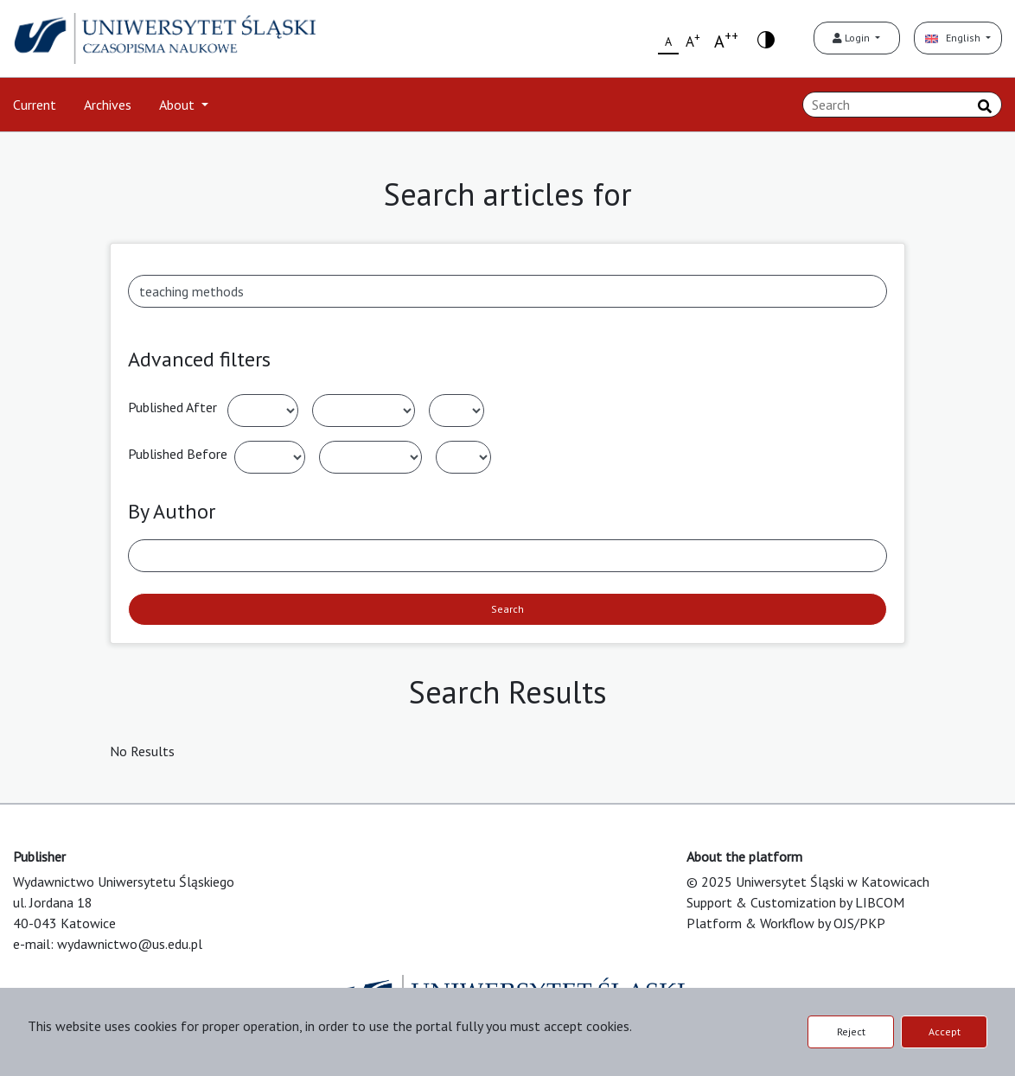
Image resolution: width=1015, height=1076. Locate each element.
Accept (945, 1031)
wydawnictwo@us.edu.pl (129, 943)
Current (34, 104)
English (954, 37)
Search (507, 608)
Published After (172, 407)
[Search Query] (902, 104)
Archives (107, 104)
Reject (851, 1031)
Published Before (177, 453)
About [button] (178, 104)
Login (852, 37)
